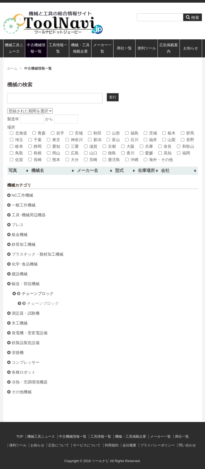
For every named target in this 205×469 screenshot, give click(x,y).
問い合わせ (187, 445)
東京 (53, 139)
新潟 (94, 139)
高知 (165, 153)
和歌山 (185, 146)
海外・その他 (158, 159)
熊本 (53, 159)
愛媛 (146, 153)
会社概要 (129, 445)
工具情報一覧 (58, 48)
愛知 (53, 146)
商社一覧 (124, 48)
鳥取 (16, 153)
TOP (19, 436)
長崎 (35, 159)
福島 (131, 133)
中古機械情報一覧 (36, 48)
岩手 (57, 133)
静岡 (35, 146)
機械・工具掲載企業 (80, 48)
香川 (127, 153)
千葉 (35, 139)
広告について (58, 445)
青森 (39, 133)
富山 (113, 139)
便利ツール (146, 48)
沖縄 (131, 159)
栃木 (169, 133)
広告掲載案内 (168, 48)
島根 (35, 153)
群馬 (187, 133)
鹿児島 (111, 159)
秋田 (94, 133)
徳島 (109, 153)
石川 (131, 139)
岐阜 (16, 146)
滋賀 (90, 146)
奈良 (165, 146)
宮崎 (90, 159)
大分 (72, 159)
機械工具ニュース (14, 48)
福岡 (183, 153)
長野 (187, 139)
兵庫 (146, 146)
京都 (109, 146)
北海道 (18, 133)
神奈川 (74, 139)
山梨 (169, 139)
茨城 (150, 133)
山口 (90, 153)
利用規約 (112, 445)
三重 (72, 146)
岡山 (53, 153)
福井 (150, 139)
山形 (113, 133)
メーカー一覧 (102, 48)
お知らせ (190, 48)
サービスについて (87, 445)
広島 (72, 153)
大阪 (127, 146)
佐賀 (16, 159)
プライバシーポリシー (157, 445)
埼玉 (16, 139)
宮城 (76, 133)
